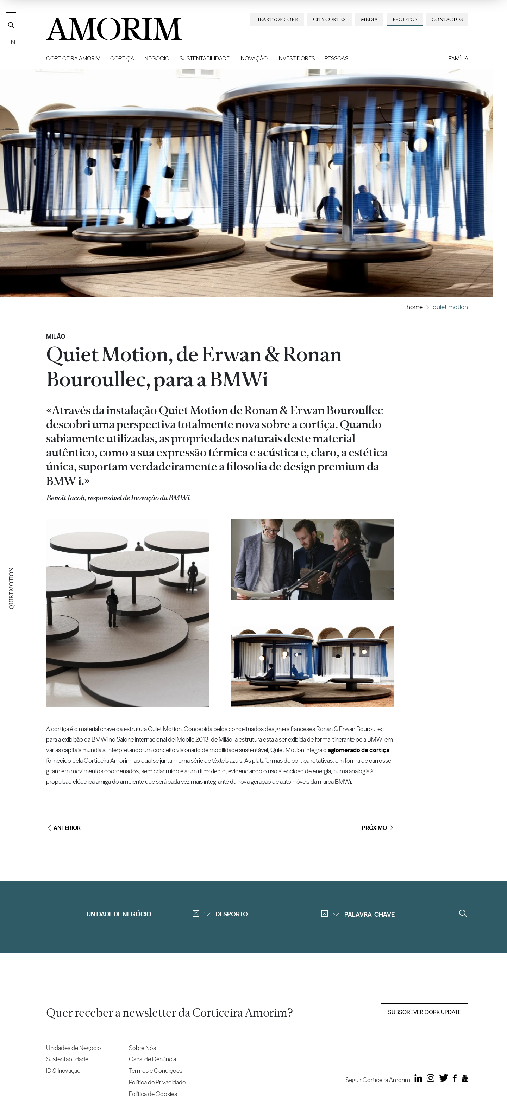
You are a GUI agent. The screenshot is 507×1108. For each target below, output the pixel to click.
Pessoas (336, 58)
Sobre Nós (142, 1047)
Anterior (64, 828)
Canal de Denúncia (152, 1059)
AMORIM (102, 26)
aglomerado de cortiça (358, 750)
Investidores (296, 58)
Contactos (447, 19)
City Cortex (329, 19)
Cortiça (122, 58)
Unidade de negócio (149, 914)
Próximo (377, 828)
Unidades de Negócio (73, 1047)
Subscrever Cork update (424, 1012)
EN (11, 42)
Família (458, 58)
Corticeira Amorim (73, 58)
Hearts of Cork (277, 19)
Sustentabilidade (205, 58)
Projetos (405, 19)
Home (415, 307)
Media (369, 19)
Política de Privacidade (157, 1082)
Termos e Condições (155, 1070)
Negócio (156, 58)
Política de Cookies (153, 1093)
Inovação (254, 58)
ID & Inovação (63, 1070)
